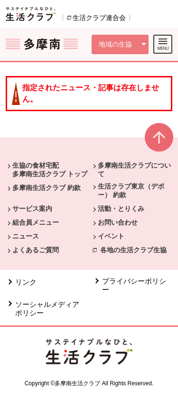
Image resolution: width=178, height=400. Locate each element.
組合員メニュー (35, 222)
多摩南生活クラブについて (134, 170)
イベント (111, 236)
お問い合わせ (118, 222)
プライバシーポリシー (134, 285)
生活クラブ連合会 (99, 17)
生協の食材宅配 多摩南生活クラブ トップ (49, 170)
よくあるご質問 (35, 250)
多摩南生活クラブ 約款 (46, 187)
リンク (26, 282)
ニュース (25, 236)
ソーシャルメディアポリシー (47, 308)
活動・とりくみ (121, 208)
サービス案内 (32, 208)
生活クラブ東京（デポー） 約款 (131, 190)
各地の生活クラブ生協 (133, 250)
